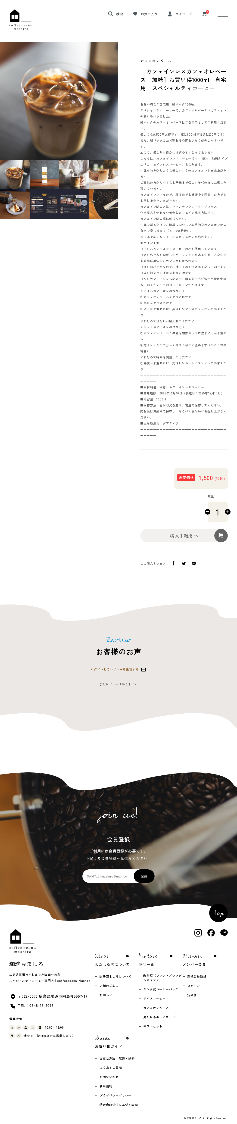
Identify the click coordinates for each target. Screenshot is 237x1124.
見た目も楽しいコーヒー (160, 1017)
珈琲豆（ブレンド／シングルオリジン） (162, 977)
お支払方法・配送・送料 (117, 1058)
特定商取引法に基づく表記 (119, 1104)
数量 (211, 496)
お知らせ (106, 995)
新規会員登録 (196, 976)
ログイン (193, 986)
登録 (144, 876)
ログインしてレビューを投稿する (115, 669)
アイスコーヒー (154, 998)
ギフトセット (152, 1026)
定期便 (192, 995)
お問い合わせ (109, 1077)
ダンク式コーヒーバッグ (160, 989)
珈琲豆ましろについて (115, 976)
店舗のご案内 (109, 986)
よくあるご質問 (111, 1067)
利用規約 (106, 1086)
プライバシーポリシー (115, 1095)
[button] (44, 174)
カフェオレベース (156, 1007)
